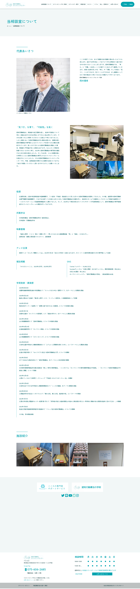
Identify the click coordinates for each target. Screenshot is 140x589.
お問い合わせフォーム (30, 580)
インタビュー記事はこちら (25, 113)
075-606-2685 (36, 569)
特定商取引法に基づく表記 (40, 586)
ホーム (9, 26)
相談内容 (83, 4)
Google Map (27, 566)
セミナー (89, 4)
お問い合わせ (114, 4)
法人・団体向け (104, 4)
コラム (96, 4)
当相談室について (46, 4)
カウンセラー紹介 (74, 4)
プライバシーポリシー (24, 586)
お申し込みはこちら (102, 574)
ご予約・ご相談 (128, 4)
